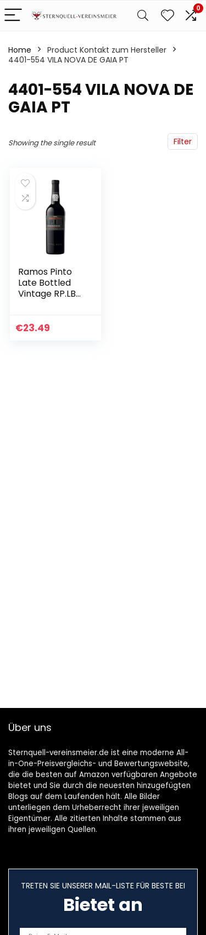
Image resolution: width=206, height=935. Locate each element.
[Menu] (13, 15)
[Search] (143, 15)
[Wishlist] (167, 15)
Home (19, 49)
